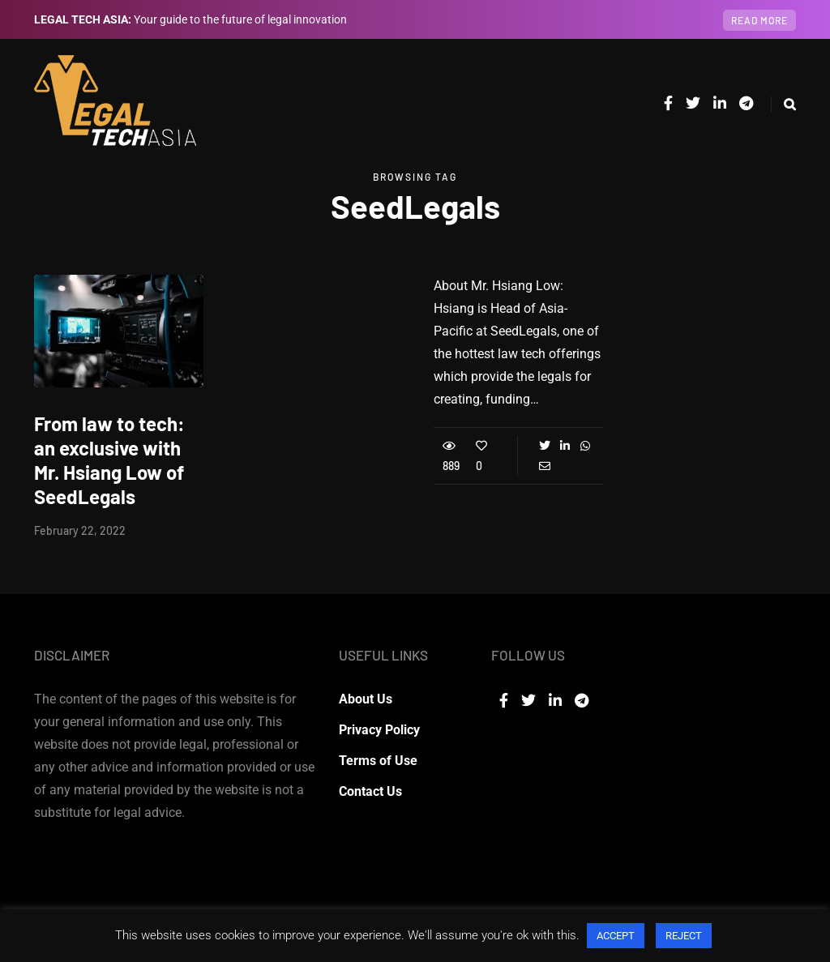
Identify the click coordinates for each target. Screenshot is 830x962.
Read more (759, 20)
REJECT (683, 936)
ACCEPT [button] (616, 936)
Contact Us (370, 791)
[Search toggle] (783, 104)
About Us (365, 699)
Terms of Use (378, 760)
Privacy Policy (379, 730)
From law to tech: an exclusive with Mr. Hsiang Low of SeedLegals (109, 460)
